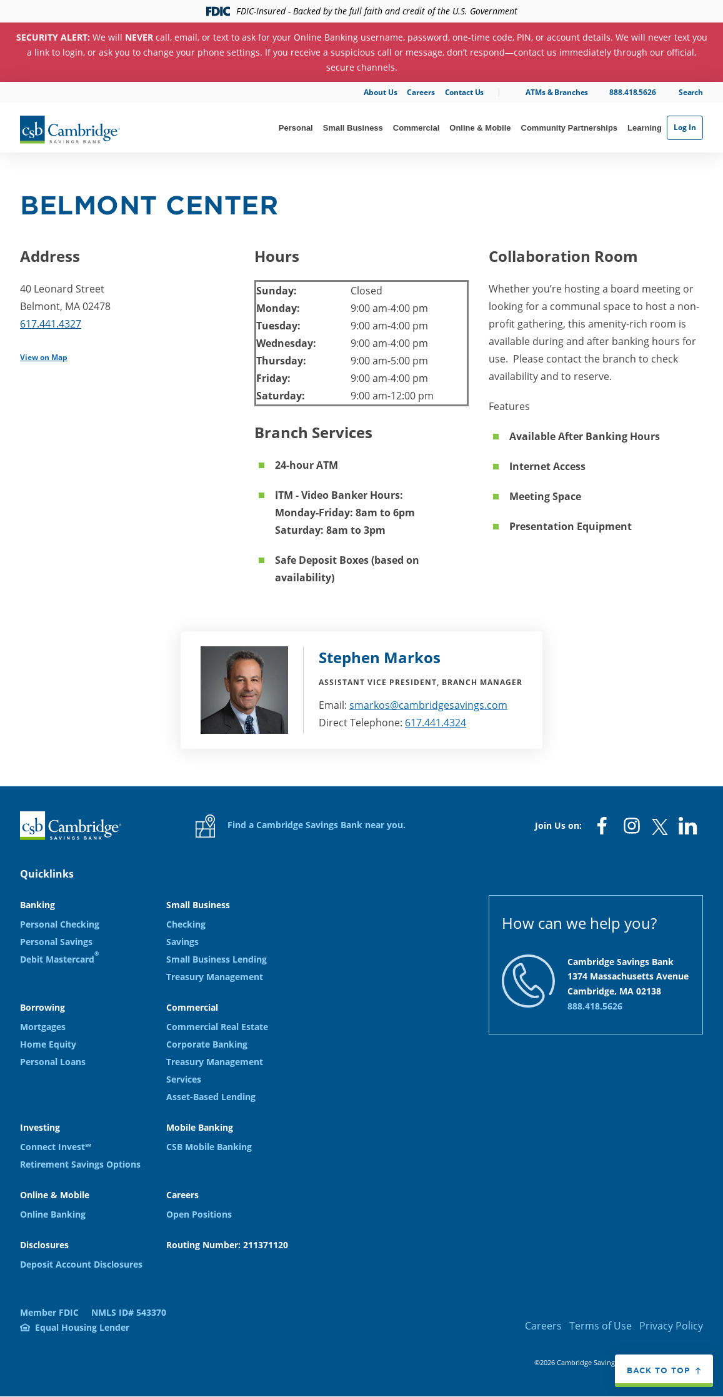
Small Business (353, 128)
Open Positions (199, 1214)
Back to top (658, 1370)
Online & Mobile (480, 128)
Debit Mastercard (59, 959)
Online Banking (53, 1214)
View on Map (43, 357)
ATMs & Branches (557, 92)
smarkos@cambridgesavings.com (428, 705)
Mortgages (43, 1027)
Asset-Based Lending (211, 1097)
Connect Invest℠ (55, 1147)
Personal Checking (59, 924)
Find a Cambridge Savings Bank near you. (301, 826)
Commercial (416, 128)
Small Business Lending (216, 959)
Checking (186, 924)
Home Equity (48, 1044)
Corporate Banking (206, 1044)
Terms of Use (600, 1326)
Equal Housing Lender (82, 1327)
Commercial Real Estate (217, 1027)
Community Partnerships (569, 128)
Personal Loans (53, 1062)
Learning (644, 128)
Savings (182, 942)
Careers (420, 92)
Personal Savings (56, 942)
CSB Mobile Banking (209, 1147)
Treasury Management (214, 977)
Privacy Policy (671, 1326)
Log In (685, 127)
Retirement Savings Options (80, 1164)
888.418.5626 (632, 92)
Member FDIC (49, 1312)
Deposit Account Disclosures (81, 1264)
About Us (380, 92)
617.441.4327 (50, 324)
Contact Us (464, 92)
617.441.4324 (435, 722)
